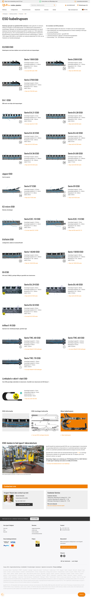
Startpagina (5, 13)
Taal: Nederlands (65, 561)
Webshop (4, 9)
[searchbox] (42, 5)
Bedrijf (54, 9)
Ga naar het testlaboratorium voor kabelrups (58, 463)
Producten (20, 13)
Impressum (38, 567)
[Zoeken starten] (54, 5)
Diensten (46, 9)
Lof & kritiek (34, 518)
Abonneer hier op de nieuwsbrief (68, 547)
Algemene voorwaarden (47, 567)
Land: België (75, 561)
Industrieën (37, 9)
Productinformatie (26, 9)
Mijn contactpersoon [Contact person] (73, 9)
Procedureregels (31, 567)
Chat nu (82, 594)
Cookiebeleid (24, 567)
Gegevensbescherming (15, 567)
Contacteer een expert (24, 504)
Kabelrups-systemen (13, 13)
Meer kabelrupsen (66, 435)
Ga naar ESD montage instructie (41, 435)
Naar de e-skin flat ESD (31, 398)
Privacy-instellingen (57, 567)
